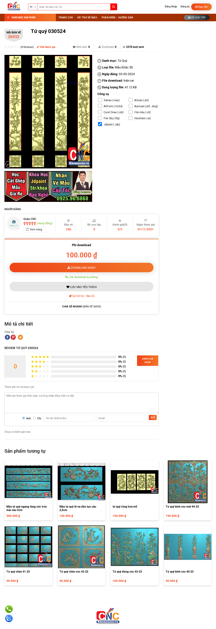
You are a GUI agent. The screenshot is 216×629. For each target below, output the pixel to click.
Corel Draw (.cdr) (114, 112)
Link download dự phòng (81, 277)
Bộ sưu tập (197, 17)
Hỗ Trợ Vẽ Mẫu (87, 17)
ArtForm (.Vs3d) (113, 106)
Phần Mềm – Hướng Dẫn (117, 17)
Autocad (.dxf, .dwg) (146, 106)
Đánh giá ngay (147, 360)
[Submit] (113, 6)
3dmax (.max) (112, 100)
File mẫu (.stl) (142, 112)
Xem (36, 229)
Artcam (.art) (141, 100)
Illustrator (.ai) (142, 118)
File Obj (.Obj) (112, 118)
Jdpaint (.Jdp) (112, 124)
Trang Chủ (65, 17)
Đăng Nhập (171, 6)
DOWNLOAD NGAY (81, 267)
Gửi (153, 417)
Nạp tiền (201, 6)
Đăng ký (185, 6)
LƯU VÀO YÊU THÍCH (81, 287)
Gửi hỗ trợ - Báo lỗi (81, 296)
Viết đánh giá (46, 47)
